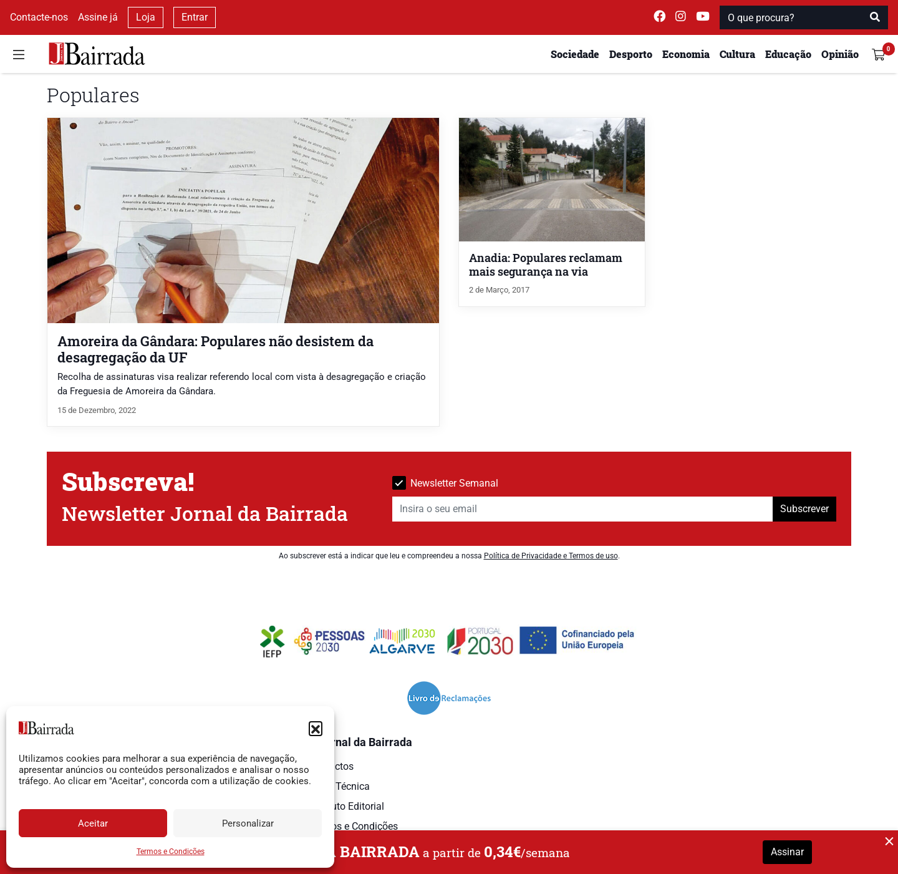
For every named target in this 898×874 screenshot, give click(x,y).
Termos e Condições (171, 851)
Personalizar (248, 823)
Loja (145, 17)
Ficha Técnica (339, 786)
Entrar (194, 17)
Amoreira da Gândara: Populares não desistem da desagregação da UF (215, 349)
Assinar (787, 852)
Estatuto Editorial (346, 806)
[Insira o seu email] (582, 509)
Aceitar (93, 823)
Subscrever (804, 509)
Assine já (98, 17)
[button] (315, 728)
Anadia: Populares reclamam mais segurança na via (545, 265)
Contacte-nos (39, 17)
